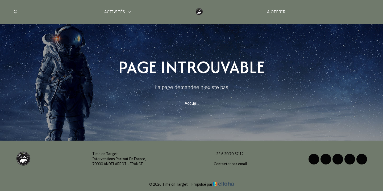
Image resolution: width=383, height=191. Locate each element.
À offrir (276, 11)
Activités (117, 11)
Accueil (192, 103)
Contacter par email (227, 164)
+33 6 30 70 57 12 (226, 154)
